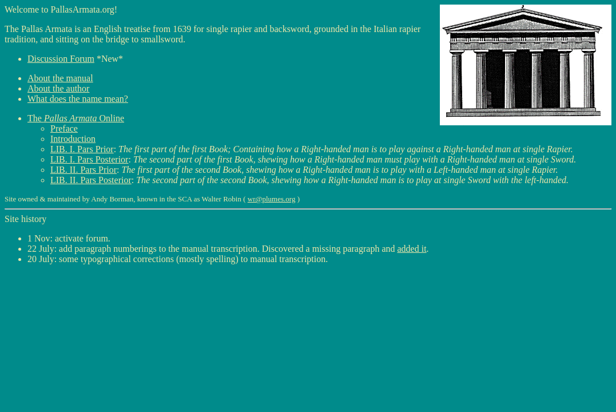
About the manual (60, 78)
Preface (64, 128)
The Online (75, 118)
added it (412, 248)
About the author (58, 88)
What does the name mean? (77, 99)
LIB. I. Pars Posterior (89, 159)
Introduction (73, 139)
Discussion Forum (60, 59)
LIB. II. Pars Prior (83, 170)
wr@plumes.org (272, 199)
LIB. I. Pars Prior (82, 149)
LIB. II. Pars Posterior (91, 180)
